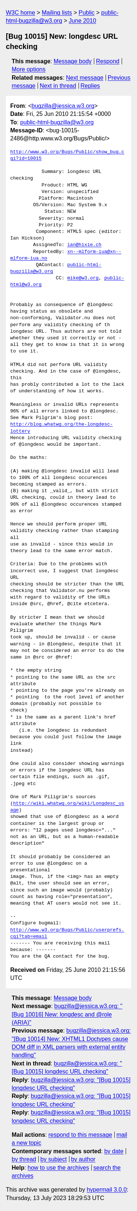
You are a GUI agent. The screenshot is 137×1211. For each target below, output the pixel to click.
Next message (84, 78)
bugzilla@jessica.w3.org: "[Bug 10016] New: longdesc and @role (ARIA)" (67, 1014)
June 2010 (82, 21)
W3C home (20, 13)
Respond (107, 61)
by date (113, 1151)
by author (83, 1159)
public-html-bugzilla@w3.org (57, 122)
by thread (24, 1159)
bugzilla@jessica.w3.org (62, 106)
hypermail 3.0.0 (106, 1190)
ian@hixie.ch (84, 245)
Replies (90, 86)
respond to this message (80, 1135)
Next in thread (58, 86)
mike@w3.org (83, 278)
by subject (54, 1159)
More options (29, 69)
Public (87, 13)
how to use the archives (58, 1168)
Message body (73, 61)
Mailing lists (57, 13)
